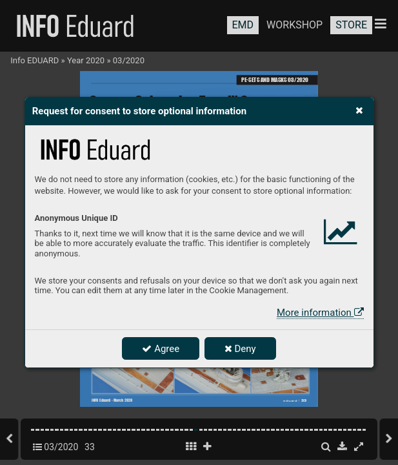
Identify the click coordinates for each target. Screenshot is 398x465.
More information (320, 312)
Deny (240, 349)
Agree (160, 349)
